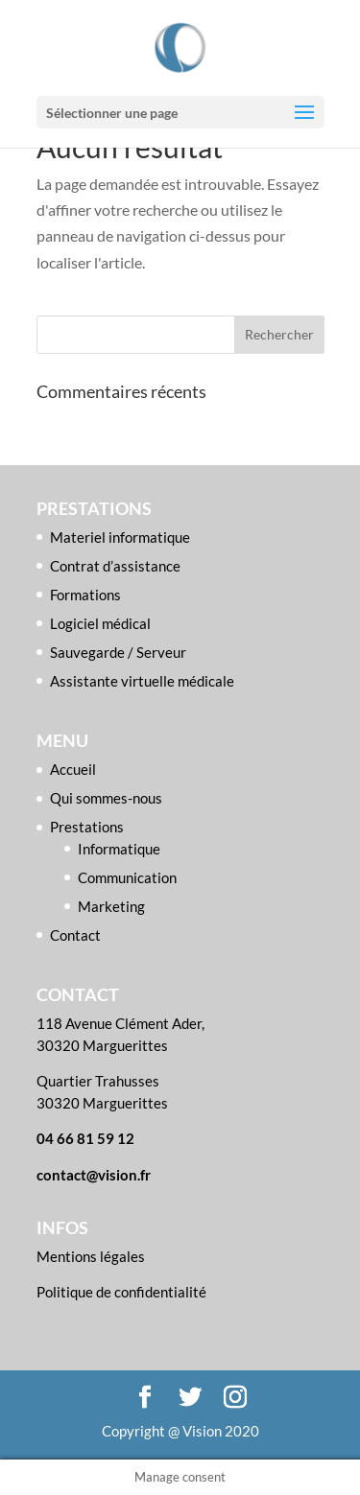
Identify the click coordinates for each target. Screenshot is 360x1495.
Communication (127, 877)
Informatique (119, 848)
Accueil (73, 769)
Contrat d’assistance (115, 565)
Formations (85, 594)
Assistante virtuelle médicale (142, 680)
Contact (75, 935)
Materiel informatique (120, 537)
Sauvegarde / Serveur (118, 652)
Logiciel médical (100, 623)
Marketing (111, 906)
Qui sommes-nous (106, 797)
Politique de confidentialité (121, 1291)
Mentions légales (90, 1256)
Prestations (87, 826)
